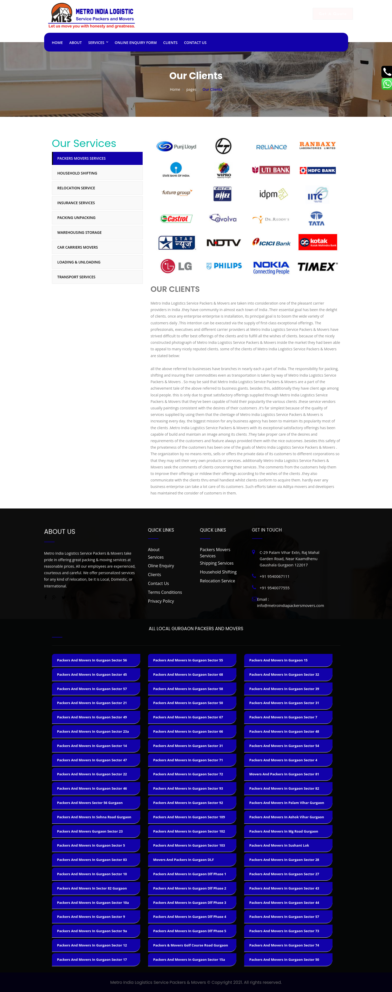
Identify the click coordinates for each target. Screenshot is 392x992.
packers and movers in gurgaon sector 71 (188, 760)
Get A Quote (328, 14)
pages (191, 89)
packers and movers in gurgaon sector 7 (283, 717)
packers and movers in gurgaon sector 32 (284, 674)
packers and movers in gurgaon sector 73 (284, 931)
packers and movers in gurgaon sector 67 (188, 717)
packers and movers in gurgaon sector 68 (188, 674)
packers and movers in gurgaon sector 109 (189, 817)
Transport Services (76, 276)
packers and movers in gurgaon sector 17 (92, 959)
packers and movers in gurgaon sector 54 (284, 745)
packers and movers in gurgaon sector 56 (92, 660)
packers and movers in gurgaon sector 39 (284, 688)
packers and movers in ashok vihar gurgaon (286, 817)
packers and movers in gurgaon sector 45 (92, 674)
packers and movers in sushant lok (279, 845)
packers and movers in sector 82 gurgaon (92, 888)
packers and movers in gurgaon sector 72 (188, 774)
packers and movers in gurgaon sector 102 (189, 831)
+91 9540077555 (194, 26)
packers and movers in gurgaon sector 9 (91, 916)
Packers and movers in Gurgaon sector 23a (93, 731)
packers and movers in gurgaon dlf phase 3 (189, 902)
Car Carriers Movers (77, 247)
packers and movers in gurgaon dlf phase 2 (189, 888)
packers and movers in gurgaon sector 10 (92, 874)
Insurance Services (76, 202)
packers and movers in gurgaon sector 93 (188, 788)
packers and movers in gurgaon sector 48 (284, 731)
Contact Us (195, 42)
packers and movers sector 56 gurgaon (90, 802)
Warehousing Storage (79, 232)
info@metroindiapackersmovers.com (265, 21)
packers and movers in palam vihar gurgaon (286, 802)
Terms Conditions (165, 592)
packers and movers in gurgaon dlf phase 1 (189, 874)
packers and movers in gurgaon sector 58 (188, 688)
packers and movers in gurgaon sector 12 (92, 945)
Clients (170, 42)
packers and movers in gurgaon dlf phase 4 (189, 916)
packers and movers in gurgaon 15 (278, 660)
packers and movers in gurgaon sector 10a (93, 902)
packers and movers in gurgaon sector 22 (92, 774)
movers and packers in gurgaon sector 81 (284, 774)
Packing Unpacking (76, 217)
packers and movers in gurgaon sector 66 (188, 731)
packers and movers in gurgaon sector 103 (189, 845)
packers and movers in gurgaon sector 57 (92, 688)
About (75, 42)
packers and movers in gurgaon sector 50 (188, 702)
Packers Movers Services (81, 158)
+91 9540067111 (194, 21)
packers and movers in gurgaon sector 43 (284, 888)
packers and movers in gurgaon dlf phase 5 (189, 931)
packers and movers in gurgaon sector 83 (92, 859)
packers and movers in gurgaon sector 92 (188, 802)
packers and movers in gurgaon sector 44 (284, 902)
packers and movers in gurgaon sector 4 (283, 760)
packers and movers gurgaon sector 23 (90, 831)
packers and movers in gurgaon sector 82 (284, 788)
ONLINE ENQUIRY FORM (136, 42)
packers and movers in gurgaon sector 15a (189, 959)
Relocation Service (76, 187)
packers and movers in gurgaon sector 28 (284, 859)
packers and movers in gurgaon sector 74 (284, 945)
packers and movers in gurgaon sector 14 (92, 745)
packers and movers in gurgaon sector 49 (92, 717)
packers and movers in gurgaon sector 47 (92, 760)
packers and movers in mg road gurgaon (283, 831)
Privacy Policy (161, 601)
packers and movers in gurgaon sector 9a (92, 931)
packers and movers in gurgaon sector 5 (91, 845)
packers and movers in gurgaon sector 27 (284, 874)
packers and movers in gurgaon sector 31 (188, 745)
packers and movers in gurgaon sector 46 (92, 788)
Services (96, 42)
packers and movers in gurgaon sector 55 (188, 660)
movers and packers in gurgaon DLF (183, 859)
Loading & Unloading (79, 262)
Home (57, 42)
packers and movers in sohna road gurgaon (94, 817)
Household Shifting (77, 173)
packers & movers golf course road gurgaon (190, 945)
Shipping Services (217, 563)
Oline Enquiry (161, 566)
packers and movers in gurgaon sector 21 (92, 702)
